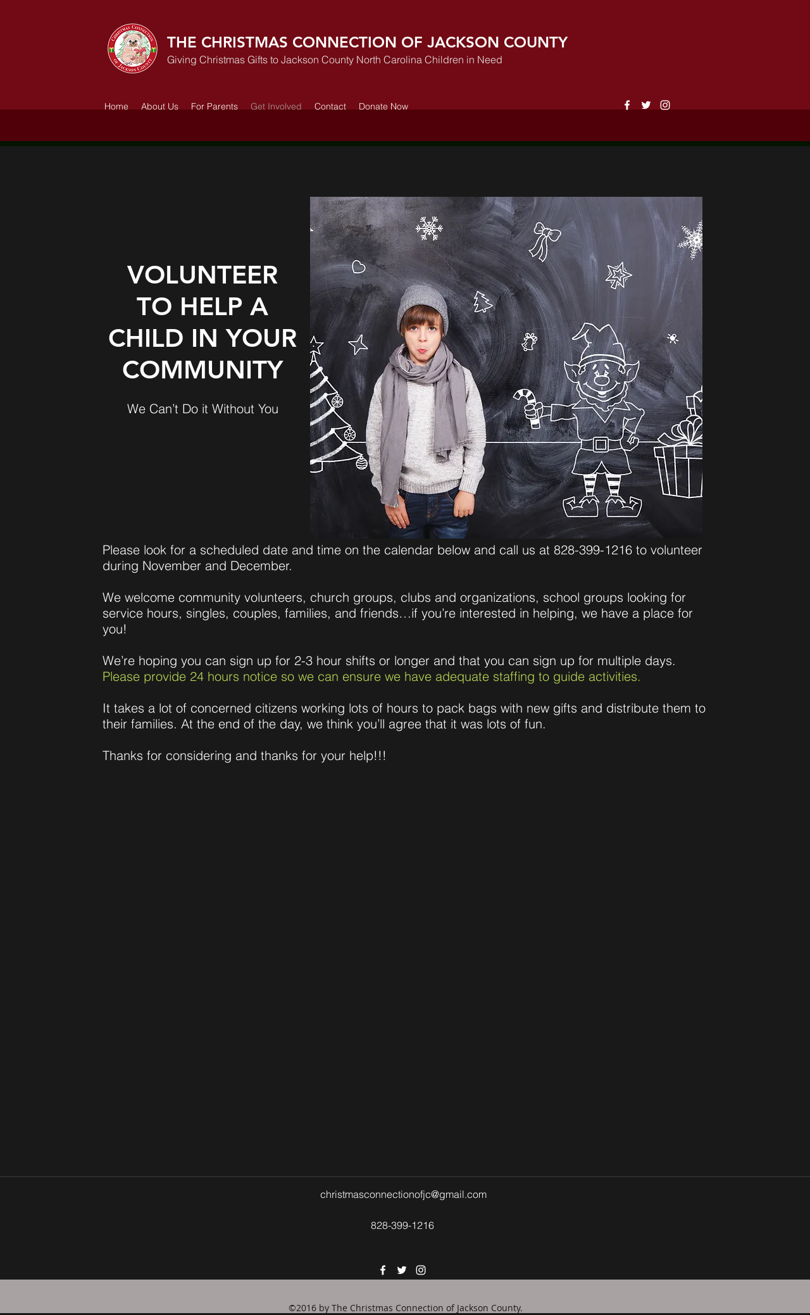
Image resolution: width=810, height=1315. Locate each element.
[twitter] (646, 105)
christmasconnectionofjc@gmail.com (403, 1194)
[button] (705, 60)
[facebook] (627, 105)
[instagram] (665, 105)
